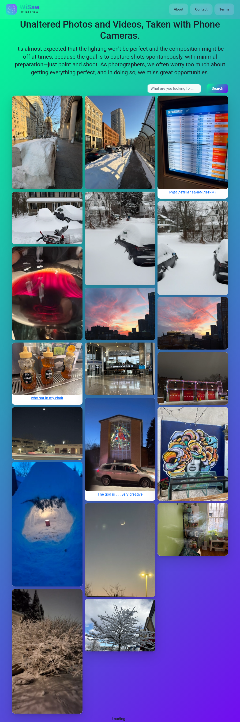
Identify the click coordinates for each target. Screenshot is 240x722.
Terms (224, 9)
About (179, 9)
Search (217, 88)
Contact (201, 9)
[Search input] (174, 88)
